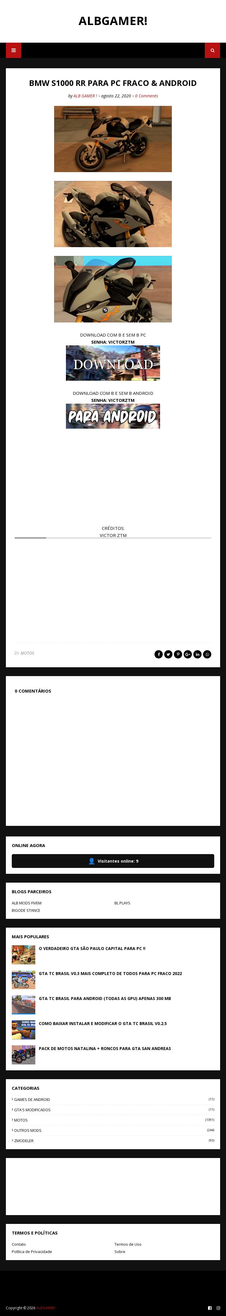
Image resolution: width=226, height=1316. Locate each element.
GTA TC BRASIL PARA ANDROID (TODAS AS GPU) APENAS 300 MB (105, 998)
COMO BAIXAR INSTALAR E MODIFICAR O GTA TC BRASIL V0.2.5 (103, 1023)
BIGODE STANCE (26, 910)
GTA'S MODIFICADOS (114, 1109)
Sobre (119, 1251)
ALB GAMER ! (85, 96)
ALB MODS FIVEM (26, 903)
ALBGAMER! (113, 20)
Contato (19, 1244)
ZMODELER (114, 1140)
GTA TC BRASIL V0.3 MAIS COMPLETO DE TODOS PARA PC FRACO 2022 (110, 973)
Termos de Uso (128, 1244)
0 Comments (146, 96)
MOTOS (27, 653)
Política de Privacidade (32, 1251)
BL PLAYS (122, 903)
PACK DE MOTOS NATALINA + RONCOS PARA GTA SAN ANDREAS (105, 1048)
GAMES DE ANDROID (114, 1099)
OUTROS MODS (114, 1130)
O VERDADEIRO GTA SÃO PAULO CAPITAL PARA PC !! (92, 948)
